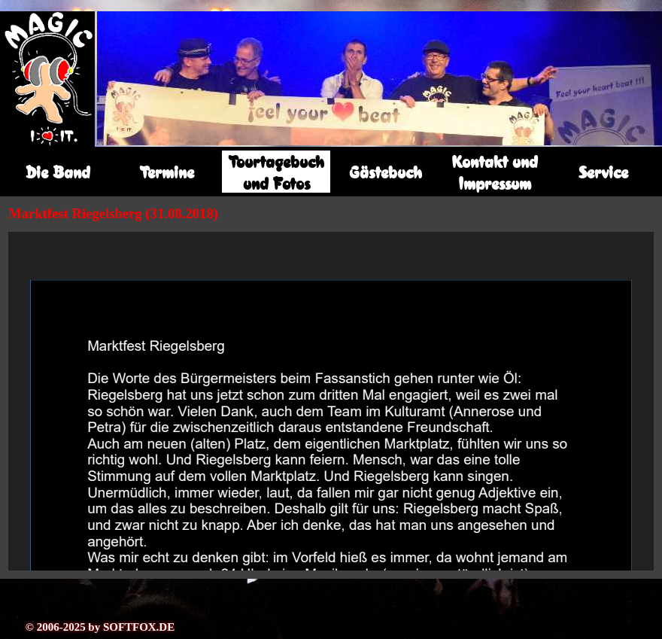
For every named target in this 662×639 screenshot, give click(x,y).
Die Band (58, 172)
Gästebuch (385, 172)
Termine (167, 172)
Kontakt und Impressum (494, 172)
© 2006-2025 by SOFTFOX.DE (100, 627)
